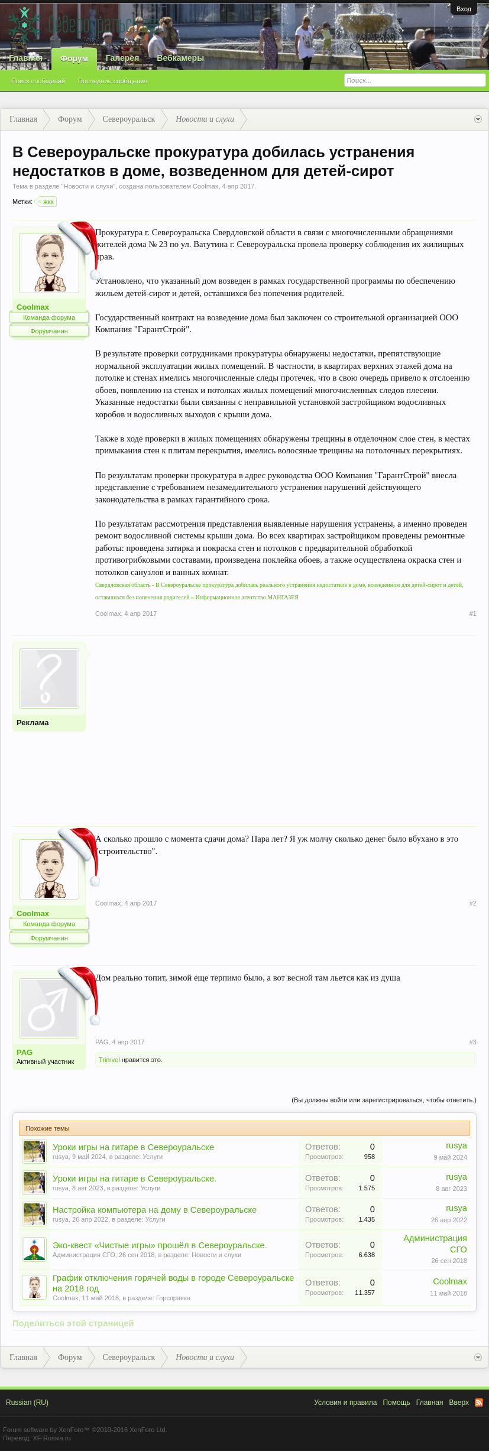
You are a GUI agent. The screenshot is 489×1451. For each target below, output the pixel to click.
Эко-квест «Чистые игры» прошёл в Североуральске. (160, 1245)
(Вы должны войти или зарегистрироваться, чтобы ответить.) (384, 1099)
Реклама (32, 722)
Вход (463, 8)
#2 (473, 903)
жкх (47, 201)
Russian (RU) (27, 1402)
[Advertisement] (286, 724)
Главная (26, 58)
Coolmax (205, 186)
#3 (473, 1042)
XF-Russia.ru (51, 1438)
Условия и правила (345, 1402)
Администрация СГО (84, 1254)
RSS (479, 1402)
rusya (61, 1156)
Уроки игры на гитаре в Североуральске (133, 1147)
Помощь (396, 1402)
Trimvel (109, 1059)
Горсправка (173, 1297)
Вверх (459, 1402)
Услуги (153, 1156)
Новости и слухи (88, 186)
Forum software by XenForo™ (85, 1429)
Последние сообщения (112, 81)
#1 (473, 613)
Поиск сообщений (38, 81)
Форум (74, 58)
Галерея (123, 58)
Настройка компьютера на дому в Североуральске (155, 1210)
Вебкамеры (180, 58)
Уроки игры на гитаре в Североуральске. (134, 1178)
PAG (25, 1052)
